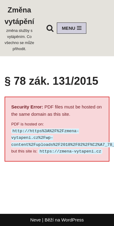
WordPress (72, 219)
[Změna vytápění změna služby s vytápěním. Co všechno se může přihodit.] (19, 28)
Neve (35, 219)
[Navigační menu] (71, 28)
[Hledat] (50, 28)
